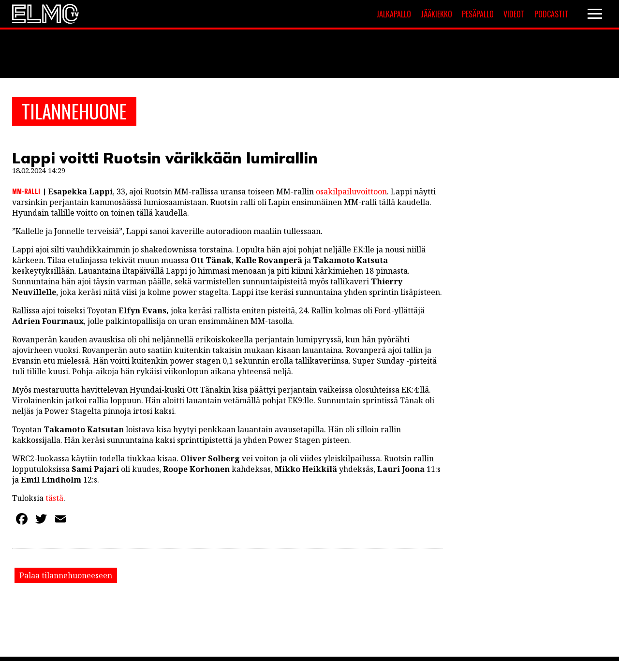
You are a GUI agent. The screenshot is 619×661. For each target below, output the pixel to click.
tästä (53, 499)
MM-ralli (26, 192)
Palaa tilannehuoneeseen (65, 577)
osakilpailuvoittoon (351, 193)
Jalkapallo (393, 14)
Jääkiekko (436, 14)
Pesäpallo (478, 14)
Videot (514, 14)
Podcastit (551, 14)
